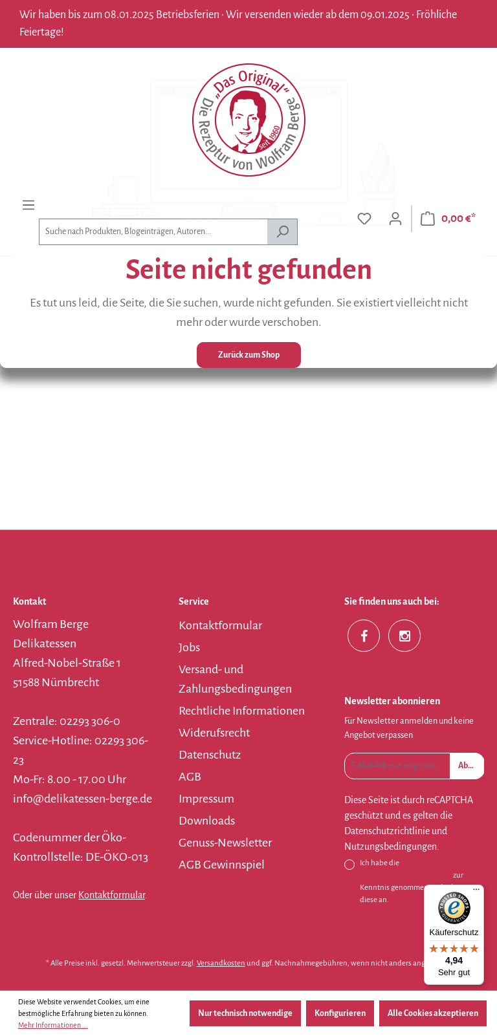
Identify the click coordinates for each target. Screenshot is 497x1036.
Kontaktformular (111, 895)
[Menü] (28, 205)
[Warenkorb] (448, 219)
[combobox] (153, 232)
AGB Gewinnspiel (222, 864)
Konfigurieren (340, 1013)
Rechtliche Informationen (242, 710)
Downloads (207, 820)
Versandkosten (221, 963)
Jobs (189, 647)
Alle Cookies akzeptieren (433, 1013)
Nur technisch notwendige (245, 1013)
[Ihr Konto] (395, 219)
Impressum (206, 798)
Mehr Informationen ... (53, 1025)
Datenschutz (210, 754)
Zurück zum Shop (249, 355)
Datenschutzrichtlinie (387, 831)
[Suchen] (282, 232)
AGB (190, 776)
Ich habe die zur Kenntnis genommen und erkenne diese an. (416, 882)
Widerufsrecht (214, 732)
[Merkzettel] (364, 219)
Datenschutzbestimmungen (406, 875)
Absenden (471, 765)
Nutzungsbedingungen (390, 846)
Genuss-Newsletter (225, 842)
